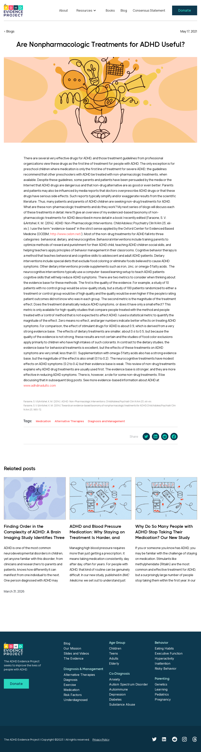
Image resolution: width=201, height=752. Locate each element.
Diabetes (115, 699)
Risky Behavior (166, 668)
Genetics (161, 684)
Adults (113, 658)
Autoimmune (118, 689)
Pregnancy (163, 699)
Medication (71, 690)
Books (110, 10)
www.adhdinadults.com (40, 385)
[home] (13, 10)
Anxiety (114, 679)
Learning (161, 689)
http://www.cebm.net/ (65, 234)
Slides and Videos (76, 653)
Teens (113, 653)
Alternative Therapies (79, 675)
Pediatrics (162, 694)
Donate (184, 10)
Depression (117, 694)
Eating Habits (164, 648)
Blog (124, 10)
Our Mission (72, 648)
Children (115, 648)
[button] (87, 10)
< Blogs (9, 31)
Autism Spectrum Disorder (128, 684)
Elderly (114, 663)
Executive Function (168, 653)
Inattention (162, 663)
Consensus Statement (149, 10)
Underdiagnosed (75, 700)
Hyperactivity (164, 658)
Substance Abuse (122, 704)
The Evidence (73, 658)
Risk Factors (73, 695)
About (63, 10)
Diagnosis (70, 680)
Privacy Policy (101, 739)
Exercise (70, 685)
